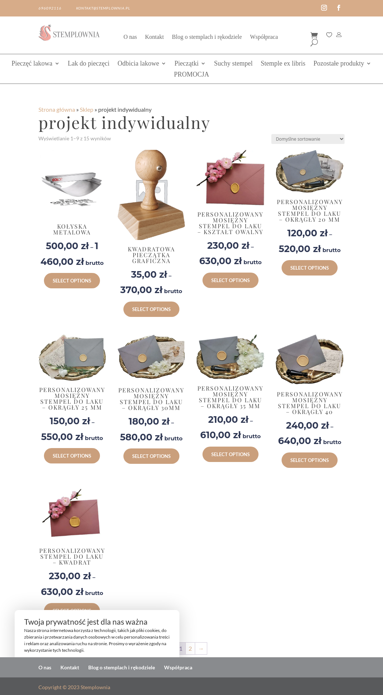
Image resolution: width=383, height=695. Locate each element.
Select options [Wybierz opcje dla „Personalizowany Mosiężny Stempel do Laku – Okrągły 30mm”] (151, 456)
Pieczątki (186, 64)
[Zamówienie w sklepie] (308, 139)
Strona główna (56, 109)
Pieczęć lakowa (32, 64)
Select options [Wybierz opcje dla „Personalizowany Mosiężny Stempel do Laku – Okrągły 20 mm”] (309, 268)
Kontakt (154, 37)
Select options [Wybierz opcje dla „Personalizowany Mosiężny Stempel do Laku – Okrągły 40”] (309, 460)
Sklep (86, 109)
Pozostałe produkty (338, 64)
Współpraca (264, 37)
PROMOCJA (191, 75)
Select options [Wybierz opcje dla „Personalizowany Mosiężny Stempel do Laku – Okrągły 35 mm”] (230, 454)
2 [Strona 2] (190, 648)
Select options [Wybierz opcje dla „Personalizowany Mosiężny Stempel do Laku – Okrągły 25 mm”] (72, 456)
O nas (130, 37)
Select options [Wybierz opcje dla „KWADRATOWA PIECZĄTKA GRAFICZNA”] (151, 309)
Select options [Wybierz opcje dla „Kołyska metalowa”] (72, 281)
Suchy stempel (233, 64)
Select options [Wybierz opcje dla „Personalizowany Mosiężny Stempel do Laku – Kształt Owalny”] (230, 280)
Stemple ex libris (283, 64)
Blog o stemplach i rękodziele (207, 37)
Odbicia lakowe (138, 64)
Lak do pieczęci (88, 64)
